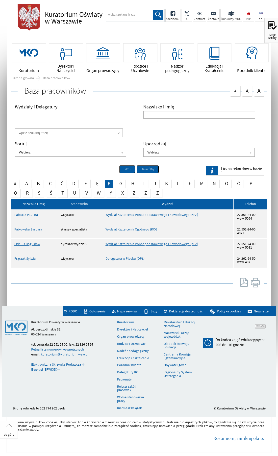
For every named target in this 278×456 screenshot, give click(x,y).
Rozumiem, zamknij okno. (238, 438)
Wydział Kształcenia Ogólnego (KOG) (131, 229)
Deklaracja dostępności (186, 311)
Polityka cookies (229, 311)
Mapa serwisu (127, 311)
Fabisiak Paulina (26, 214)
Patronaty (124, 379)
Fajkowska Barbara (28, 229)
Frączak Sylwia (25, 258)
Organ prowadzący (131, 336)
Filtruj (127, 169)
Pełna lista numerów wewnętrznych (57, 349)
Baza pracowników (56, 78)
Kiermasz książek (129, 408)
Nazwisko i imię (158, 107)
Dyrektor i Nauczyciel (132, 329)
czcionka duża (259, 90)
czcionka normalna (235, 90)
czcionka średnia (247, 90)
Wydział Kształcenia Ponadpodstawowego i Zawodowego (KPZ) (151, 214)
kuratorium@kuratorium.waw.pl (64, 354)
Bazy (154, 311)
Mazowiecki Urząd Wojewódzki (177, 334)
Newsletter (262, 311)
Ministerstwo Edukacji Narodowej (179, 324)
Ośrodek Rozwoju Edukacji (176, 345)
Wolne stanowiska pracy (130, 399)
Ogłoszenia (97, 311)
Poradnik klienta (129, 365)
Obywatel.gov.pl (175, 365)
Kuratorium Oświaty (88, 18)
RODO (73, 311)
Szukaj (158, 15)
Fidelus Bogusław (27, 244)
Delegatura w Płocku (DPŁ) (125, 258)
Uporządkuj (154, 144)
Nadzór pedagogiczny (133, 351)
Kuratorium (125, 322)
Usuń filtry (145, 168)
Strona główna (23, 78)
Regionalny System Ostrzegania (178, 374)
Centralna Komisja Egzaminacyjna (177, 356)
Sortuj (21, 144)
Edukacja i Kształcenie (133, 358)
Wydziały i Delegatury (36, 107)
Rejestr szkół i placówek (127, 388)
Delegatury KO (127, 372)
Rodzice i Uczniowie (131, 344)
